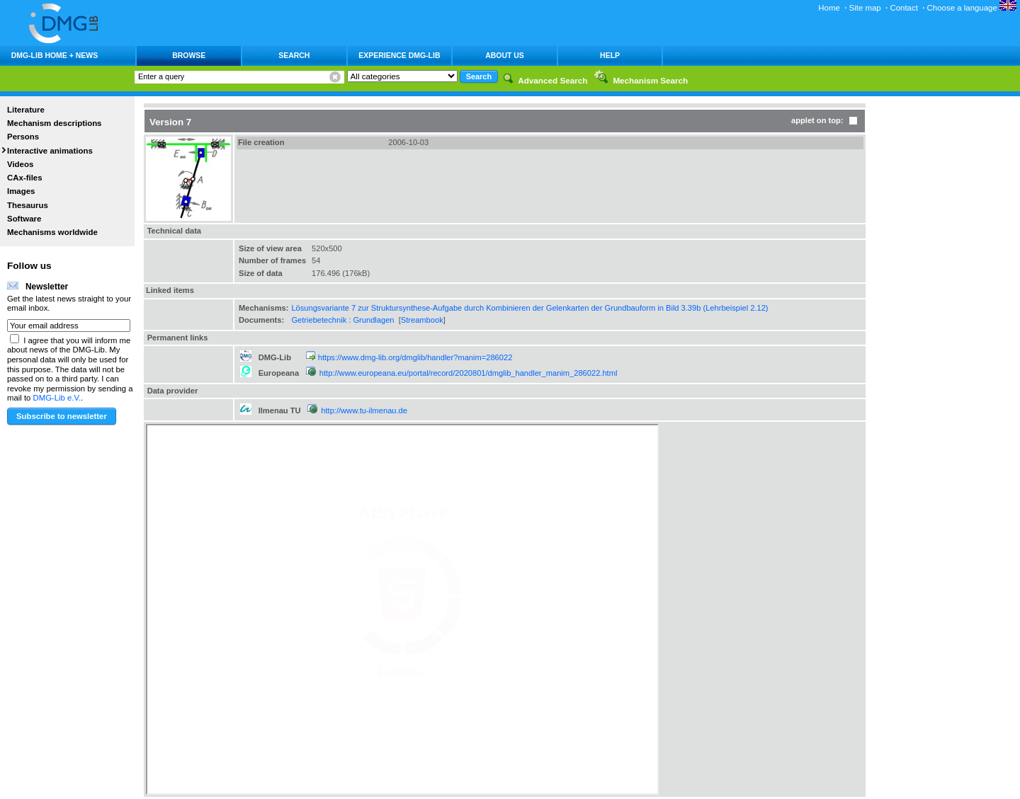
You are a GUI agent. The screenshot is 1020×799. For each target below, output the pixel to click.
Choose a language (971, 8)
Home (829, 8)
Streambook (422, 320)
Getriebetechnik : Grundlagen (342, 320)
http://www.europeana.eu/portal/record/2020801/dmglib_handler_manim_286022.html (468, 373)
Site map (865, 8)
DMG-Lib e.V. (57, 397)
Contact (903, 8)
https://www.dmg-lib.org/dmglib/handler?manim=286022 (415, 357)
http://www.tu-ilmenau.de (364, 410)
